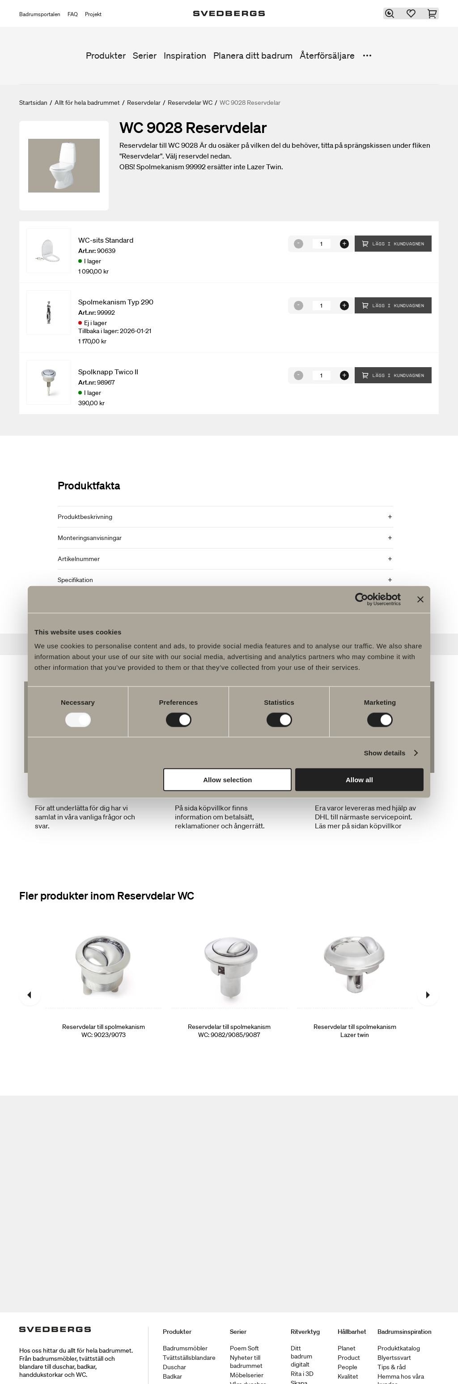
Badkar (172, 1376)
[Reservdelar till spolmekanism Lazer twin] (355, 995)
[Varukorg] (433, 13)
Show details (385, 752)
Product (349, 1358)
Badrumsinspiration (404, 1332)
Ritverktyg (305, 1332)
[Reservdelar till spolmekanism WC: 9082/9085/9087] (229, 995)
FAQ (73, 14)
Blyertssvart (394, 1358)
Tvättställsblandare (189, 1358)
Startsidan (33, 103)
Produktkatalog (398, 1348)
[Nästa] (428, 995)
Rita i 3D (302, 1374)
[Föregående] (30, 995)
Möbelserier (246, 1375)
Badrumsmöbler (185, 1348)
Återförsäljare (327, 55)
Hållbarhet (352, 1332)
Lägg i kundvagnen (393, 243)
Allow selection (227, 780)
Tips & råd (391, 1367)
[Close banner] (420, 599)
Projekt (93, 14)
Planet (347, 1348)
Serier (145, 55)
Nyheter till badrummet (246, 1362)
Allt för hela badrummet (87, 103)
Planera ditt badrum (253, 55)
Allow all (359, 780)
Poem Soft (244, 1348)
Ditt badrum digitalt (301, 1356)
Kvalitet (348, 1376)
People (347, 1367)
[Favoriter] (412, 13)
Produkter (106, 55)
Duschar (174, 1367)
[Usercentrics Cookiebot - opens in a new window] (361, 599)
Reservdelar (144, 103)
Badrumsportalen (39, 14)
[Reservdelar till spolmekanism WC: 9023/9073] (103, 995)
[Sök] (390, 13)
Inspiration (185, 55)
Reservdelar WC (190, 103)
